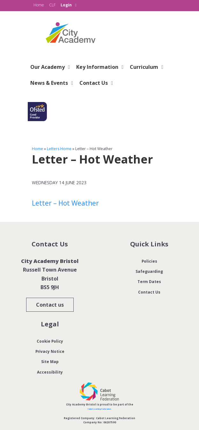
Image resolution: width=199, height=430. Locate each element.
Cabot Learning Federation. (99, 408)
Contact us (50, 304)
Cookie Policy (50, 340)
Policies (149, 260)
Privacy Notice (50, 350)
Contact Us (149, 291)
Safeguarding (149, 270)
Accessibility (49, 371)
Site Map (50, 361)
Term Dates (149, 281)
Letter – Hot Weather (65, 203)
